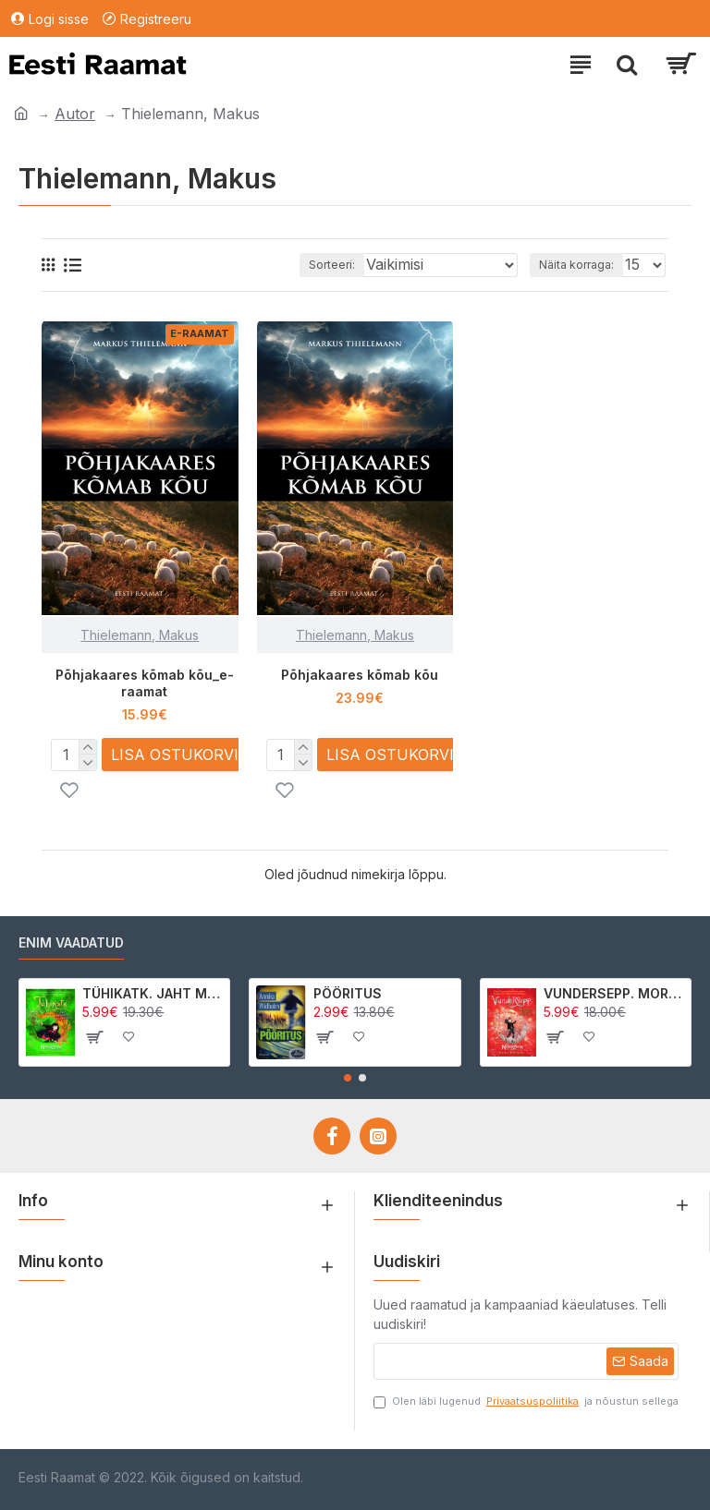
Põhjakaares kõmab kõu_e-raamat (144, 683)
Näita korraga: (576, 265)
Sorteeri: (332, 265)
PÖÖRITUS (347, 993)
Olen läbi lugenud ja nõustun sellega (526, 1401)
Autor (75, 113)
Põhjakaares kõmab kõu (359, 675)
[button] (347, 1077)
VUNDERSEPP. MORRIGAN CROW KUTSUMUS (614, 993)
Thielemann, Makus (139, 635)
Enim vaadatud (71, 942)
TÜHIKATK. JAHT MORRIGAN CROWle (152, 993)
